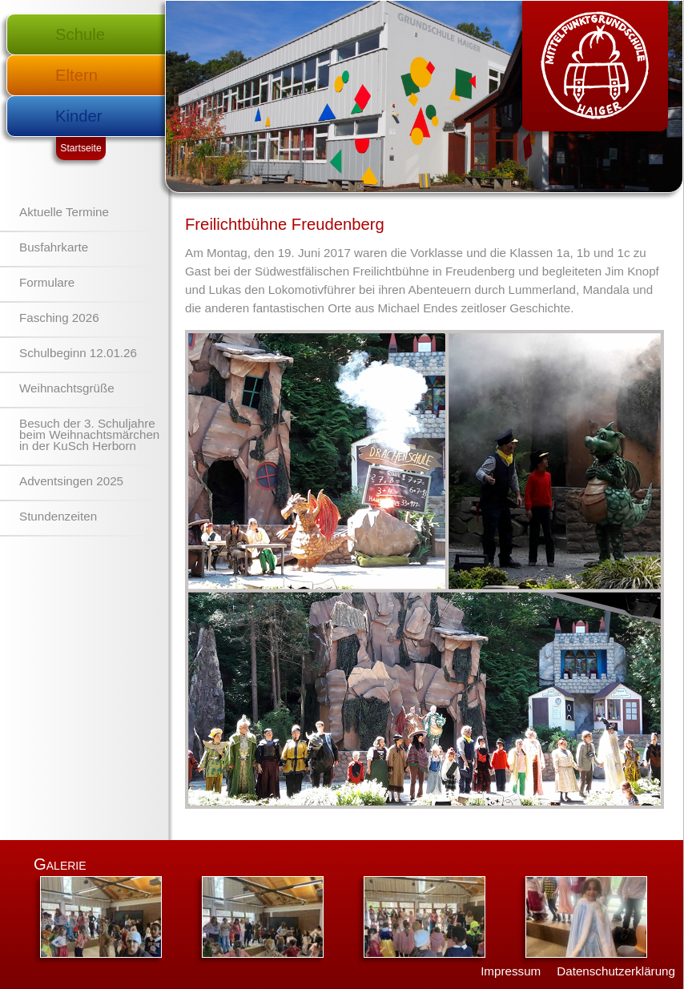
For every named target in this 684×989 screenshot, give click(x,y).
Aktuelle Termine (64, 212)
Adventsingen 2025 (71, 481)
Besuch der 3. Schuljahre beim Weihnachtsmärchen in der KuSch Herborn (89, 434)
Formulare (46, 282)
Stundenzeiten (58, 516)
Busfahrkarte (53, 247)
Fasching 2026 (59, 317)
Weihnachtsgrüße (67, 388)
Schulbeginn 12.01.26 (78, 353)
